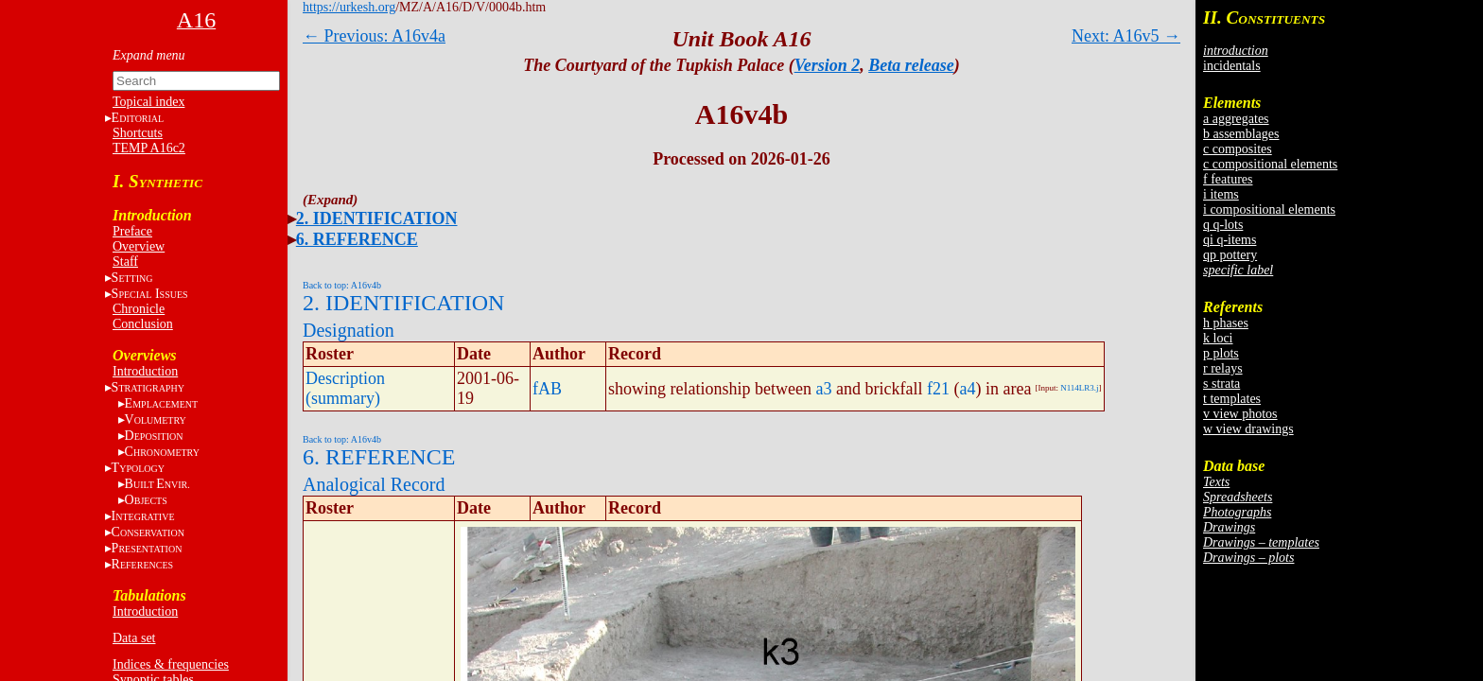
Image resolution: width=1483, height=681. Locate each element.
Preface (132, 231)
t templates (1232, 399)
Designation (348, 330)
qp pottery (1230, 255)
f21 (938, 388)
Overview (139, 246)
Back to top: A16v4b (342, 285)
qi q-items (1229, 240)
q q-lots (1223, 225)
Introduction (145, 371)
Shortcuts (138, 133)
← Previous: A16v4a (374, 35)
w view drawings (1248, 429)
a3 (823, 388)
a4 (967, 388)
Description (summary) (345, 388)
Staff (125, 261)
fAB (547, 388)
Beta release (910, 65)
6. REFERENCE (357, 239)
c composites (1237, 149)
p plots (1221, 353)
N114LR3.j (1079, 388)
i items (1221, 194)
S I (150, 294)
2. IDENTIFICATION (377, 218)
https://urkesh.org (349, 7)
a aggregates (1236, 119)
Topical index (148, 102)
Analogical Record (374, 484)
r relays (1223, 368)
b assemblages (1241, 134)
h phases (1225, 323)
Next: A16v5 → (1126, 35)
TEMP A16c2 (149, 148)
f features (1227, 179)
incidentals (1232, 66)
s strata (1221, 383)
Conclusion (143, 324)
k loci (1218, 338)
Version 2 (827, 65)
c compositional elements (1270, 164)
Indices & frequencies (171, 664)
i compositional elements (1269, 209)
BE (157, 484)
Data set (134, 638)
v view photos (1240, 414)
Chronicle (139, 309)
